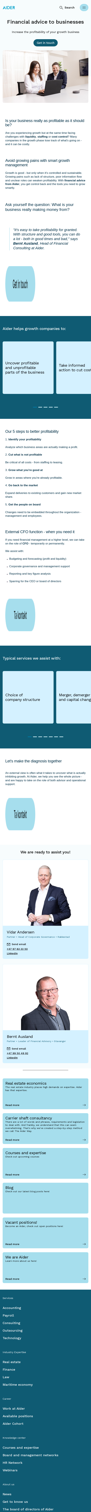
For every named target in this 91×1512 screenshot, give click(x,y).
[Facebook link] (5, 1489)
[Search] (67, 7)
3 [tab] (40, 685)
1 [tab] (30, 685)
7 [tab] (61, 685)
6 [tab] (56, 685)
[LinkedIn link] (14, 1489)
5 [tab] (51, 685)
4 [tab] (45, 685)
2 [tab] (35, 685)
